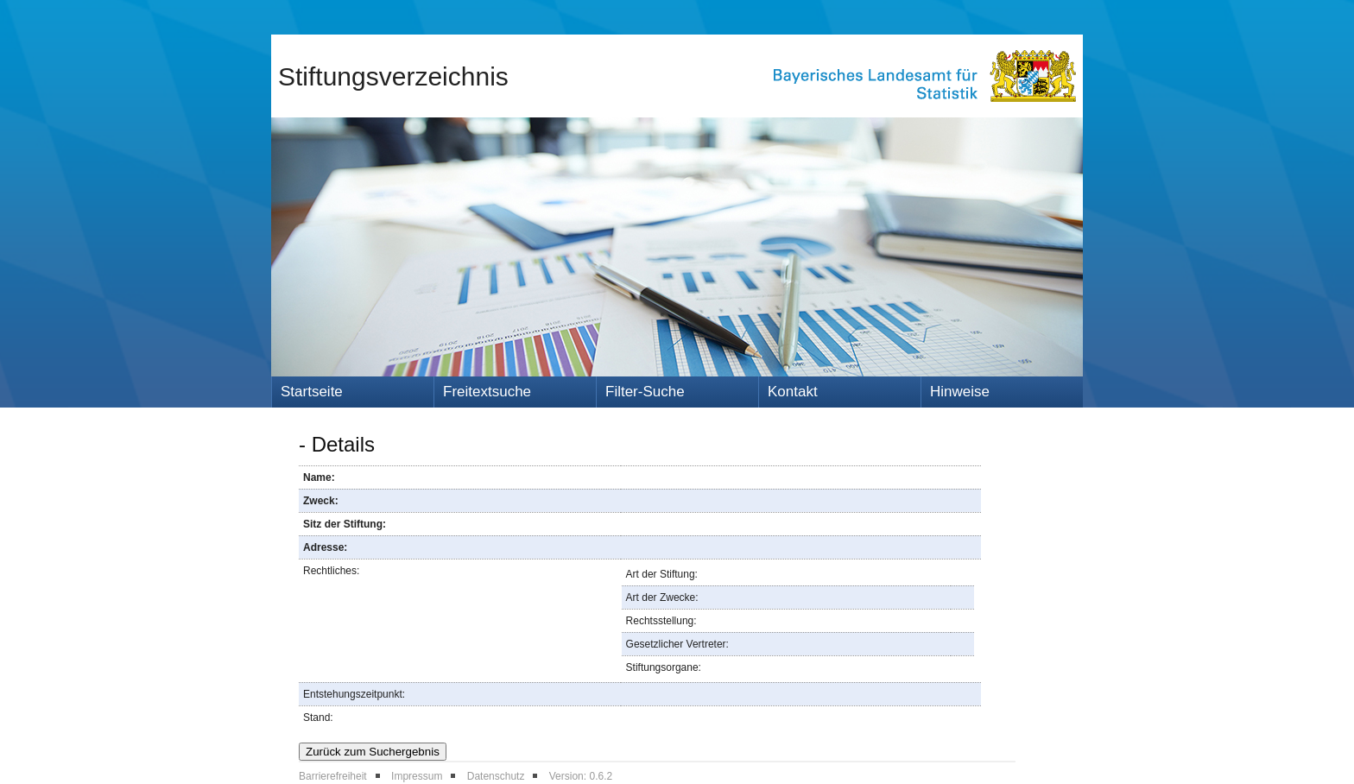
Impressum (416, 776)
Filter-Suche (645, 391)
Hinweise (960, 391)
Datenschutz (496, 776)
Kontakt (793, 391)
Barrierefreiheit (333, 776)
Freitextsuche (487, 391)
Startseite (312, 391)
